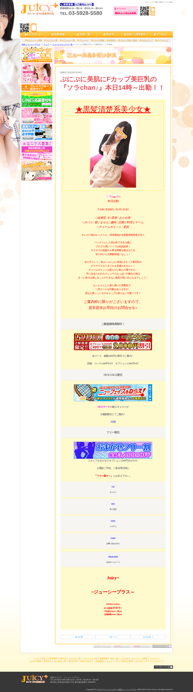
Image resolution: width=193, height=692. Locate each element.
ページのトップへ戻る (161, 646)
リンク (110, 661)
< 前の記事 (78, 637)
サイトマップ (162, 40)
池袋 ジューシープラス (30, 44)
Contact (113, 538)
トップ (46, 44)
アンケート (84, 40)
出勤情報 (137, 646)
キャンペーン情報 (34, 40)
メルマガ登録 (98, 40)
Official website (113, 556)
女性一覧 (118, 646)
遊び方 (63, 658)
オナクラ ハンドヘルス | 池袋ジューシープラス (116, 689)
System (113, 521)
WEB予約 (72, 661)
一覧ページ (113, 637)
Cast (113, 486)
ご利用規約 (99, 661)
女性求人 (112, 40)
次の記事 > (148, 637)
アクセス (125, 658)
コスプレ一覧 (51, 40)
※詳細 (113, 421)
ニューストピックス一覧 (62, 44)
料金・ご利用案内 (50, 658)
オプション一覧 (68, 40)
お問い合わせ (86, 661)
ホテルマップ (147, 40)
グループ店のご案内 (129, 40)
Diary (113, 504)
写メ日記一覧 (60, 661)
